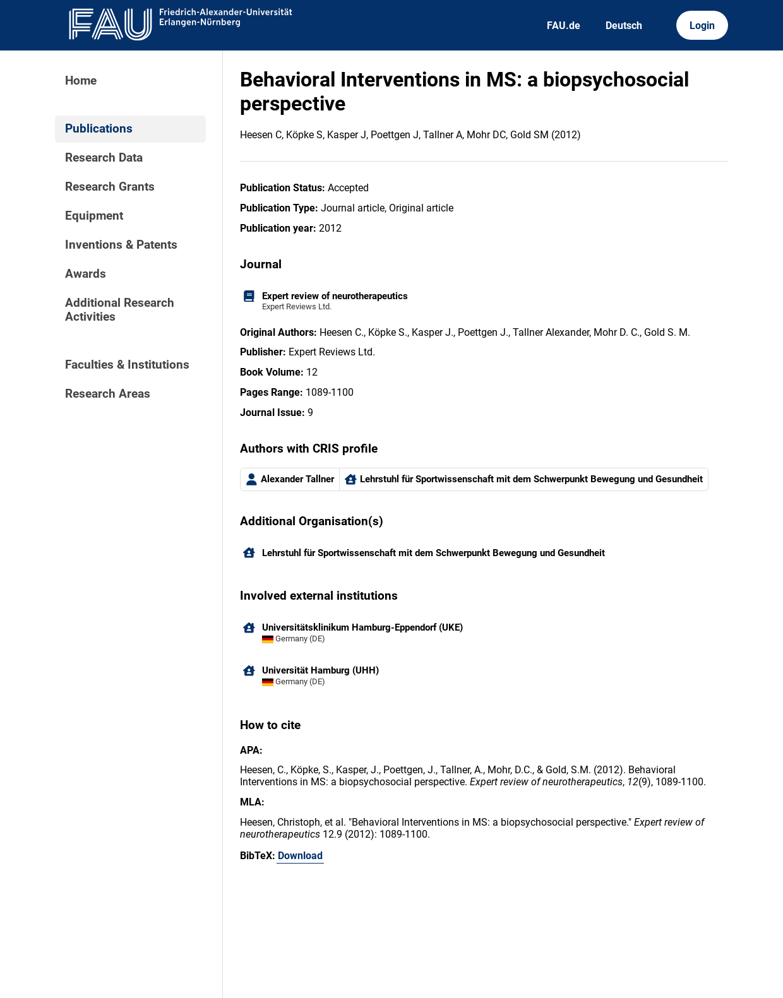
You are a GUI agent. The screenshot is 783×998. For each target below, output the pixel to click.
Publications (99, 129)
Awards (85, 274)
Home (81, 81)
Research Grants (110, 187)
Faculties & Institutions (127, 365)
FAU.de (563, 26)
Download (300, 856)
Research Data (104, 158)
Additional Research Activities (119, 310)
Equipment (94, 216)
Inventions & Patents (121, 245)
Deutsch (624, 26)
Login (702, 26)
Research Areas (107, 394)
